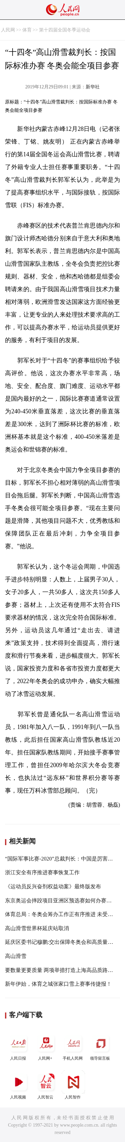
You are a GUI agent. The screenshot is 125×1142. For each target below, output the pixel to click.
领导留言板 (100, 1046)
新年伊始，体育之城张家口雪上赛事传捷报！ (58, 984)
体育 (27, 29)
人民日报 (18, 1046)
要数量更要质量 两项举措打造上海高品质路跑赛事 (64, 970)
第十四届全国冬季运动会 (64, 29)
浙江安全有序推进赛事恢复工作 (42, 872)
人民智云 (46, 1084)
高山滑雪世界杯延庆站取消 (37, 928)
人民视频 (18, 1084)
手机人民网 (73, 1046)
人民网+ (46, 1046)
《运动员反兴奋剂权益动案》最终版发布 (53, 886)
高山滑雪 (15, 956)
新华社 (93, 86)
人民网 (8, 29)
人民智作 (73, 1084)
